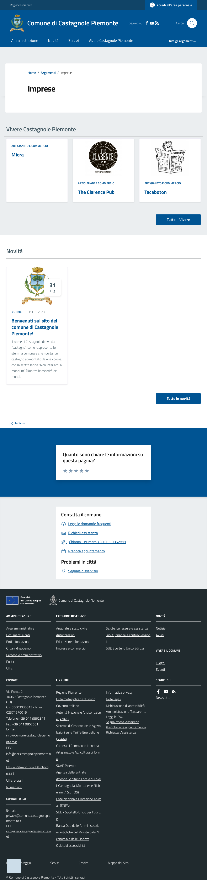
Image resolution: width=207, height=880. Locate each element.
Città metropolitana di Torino (75, 699)
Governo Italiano (67, 705)
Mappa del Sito (118, 862)
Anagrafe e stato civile (71, 628)
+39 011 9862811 (32, 718)
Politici (10, 661)
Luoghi (160, 662)
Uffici (9, 668)
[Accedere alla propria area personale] (171, 5)
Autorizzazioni (65, 634)
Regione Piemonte (21, 5)
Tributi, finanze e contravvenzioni (128, 638)
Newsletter (163, 697)
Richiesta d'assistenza (121, 732)
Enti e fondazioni (17, 641)
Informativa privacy (119, 692)
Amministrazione (24, 40)
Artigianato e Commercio (29, 146)
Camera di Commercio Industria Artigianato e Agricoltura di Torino (78, 752)
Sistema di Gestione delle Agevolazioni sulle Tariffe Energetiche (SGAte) (78, 732)
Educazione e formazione (73, 641)
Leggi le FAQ (114, 716)
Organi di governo (18, 648)
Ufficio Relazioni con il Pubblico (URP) (27, 770)
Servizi (73, 40)
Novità (53, 40)
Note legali (113, 699)
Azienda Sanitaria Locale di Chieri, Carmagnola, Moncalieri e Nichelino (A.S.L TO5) (78, 785)
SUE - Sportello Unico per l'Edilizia (78, 815)
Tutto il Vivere (178, 219)
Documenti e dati (18, 634)
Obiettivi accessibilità (70, 845)
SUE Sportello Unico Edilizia (125, 648)
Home (32, 72)
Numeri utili (14, 787)
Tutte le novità (178, 398)
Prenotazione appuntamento (126, 727)
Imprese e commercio (70, 648)
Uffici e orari (14, 780)
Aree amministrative (20, 628)
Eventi (160, 669)
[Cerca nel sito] (190, 23)
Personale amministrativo (24, 654)
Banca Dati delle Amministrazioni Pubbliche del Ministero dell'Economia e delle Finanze (78, 832)
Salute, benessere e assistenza (127, 628)
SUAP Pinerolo (66, 765)
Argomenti (48, 72)
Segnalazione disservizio (122, 721)
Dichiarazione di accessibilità (125, 705)
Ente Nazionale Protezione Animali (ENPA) (78, 802)
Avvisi (160, 634)
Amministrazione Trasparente (126, 711)
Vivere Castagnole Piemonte (111, 40)
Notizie (16, 312)
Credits (83, 862)
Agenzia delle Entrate (71, 772)
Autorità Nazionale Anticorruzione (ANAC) (78, 715)
